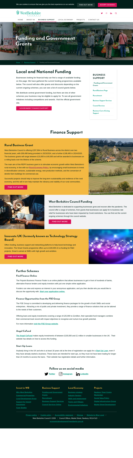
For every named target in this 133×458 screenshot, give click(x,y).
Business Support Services (53, 431)
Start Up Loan (108, 379)
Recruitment (47, 428)
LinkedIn (84, 403)
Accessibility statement (64, 445)
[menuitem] (20, 19)
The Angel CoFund (25, 364)
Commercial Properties (25, 425)
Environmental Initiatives (78, 435)
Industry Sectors (74, 425)
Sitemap (80, 445)
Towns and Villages (75, 431)
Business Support (46, 19)
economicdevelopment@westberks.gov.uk (66, 451)
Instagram (67, 403)
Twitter (52, 403)
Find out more (85, 4)
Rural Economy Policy (54, 174)
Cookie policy (46, 445)
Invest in (30, 19)
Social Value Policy (101, 428)
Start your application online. (57, 318)
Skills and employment (77, 428)
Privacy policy (31, 445)
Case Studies (21, 437)
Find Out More (18, 198)
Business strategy (75, 422)
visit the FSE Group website (48, 352)
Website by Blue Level (95, 445)
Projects (81, 19)
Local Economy (65, 19)
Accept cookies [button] (107, 4)
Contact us (93, 19)
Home (20, 19)
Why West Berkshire (24, 422)
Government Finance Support (36, 108)
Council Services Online (51, 434)
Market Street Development (105, 434)
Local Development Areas (26, 428)
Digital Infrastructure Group (105, 431)
